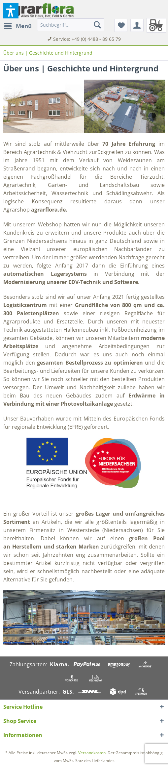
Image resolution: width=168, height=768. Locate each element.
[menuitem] (17, 26)
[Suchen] (97, 24)
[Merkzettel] (120, 25)
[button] (10, 10)
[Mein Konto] (137, 25)
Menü (18, 25)
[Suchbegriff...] (70, 24)
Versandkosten (92, 752)
